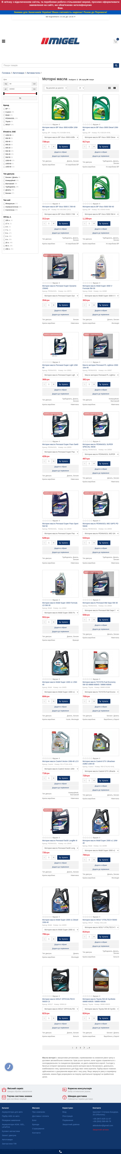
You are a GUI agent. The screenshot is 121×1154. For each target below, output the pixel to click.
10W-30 (8, 135)
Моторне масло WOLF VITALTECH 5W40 (100, 920)
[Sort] (55, 88)
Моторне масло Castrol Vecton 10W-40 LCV (60, 761)
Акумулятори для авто (12, 1112)
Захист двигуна (9, 1135)
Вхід (64, 1112)
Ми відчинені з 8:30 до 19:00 (60, 17)
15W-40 (8, 167)
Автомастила (33, 73)
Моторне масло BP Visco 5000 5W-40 (98, 207)
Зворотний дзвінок (70, 1124)
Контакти (36, 1133)
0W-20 (8, 145)
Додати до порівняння (60, 156)
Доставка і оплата (40, 1116)
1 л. (7, 236)
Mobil (7, 115)
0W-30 (8, 138)
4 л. (7, 239)
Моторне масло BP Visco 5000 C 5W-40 (58, 207)
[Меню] (3, 41)
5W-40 (8, 154)
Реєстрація (67, 1116)
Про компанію (38, 1112)
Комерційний (10, 180)
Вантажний (10, 184)
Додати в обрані (60, 152)
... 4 (88, 1048)
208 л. (8, 249)
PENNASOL (10, 118)
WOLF (8, 125)
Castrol (8, 112)
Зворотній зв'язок (101, 1129)
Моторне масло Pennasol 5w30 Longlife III (59, 841)
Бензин (8, 193)
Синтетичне (10, 210)
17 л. (7, 224)
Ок (20, 98)
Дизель (8, 190)
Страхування (38, 1128)
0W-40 (8, 141)
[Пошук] (116, 65)
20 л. (7, 243)
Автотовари (18, 73)
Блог (34, 1120)
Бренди (35, 1124)
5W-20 (8, 148)
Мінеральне (10, 204)
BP (7, 109)
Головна (6, 73)
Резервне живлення (11, 1120)
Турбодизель (10, 187)
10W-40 (8, 160)
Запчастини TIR (9, 1144)
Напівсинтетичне (12, 207)
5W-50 (8, 157)
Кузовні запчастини (11, 1131)
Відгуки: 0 (56, 124)
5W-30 (8, 151)
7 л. (7, 230)
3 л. (7, 227)
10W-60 (8, 164)
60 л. (7, 246)
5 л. (7, 233)
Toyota (8, 121)
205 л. (8, 220)
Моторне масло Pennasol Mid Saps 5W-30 (100, 603)
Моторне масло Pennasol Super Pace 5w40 (60, 444)
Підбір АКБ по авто (10, 1116)
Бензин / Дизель (12, 177)
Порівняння (67, 1120)
